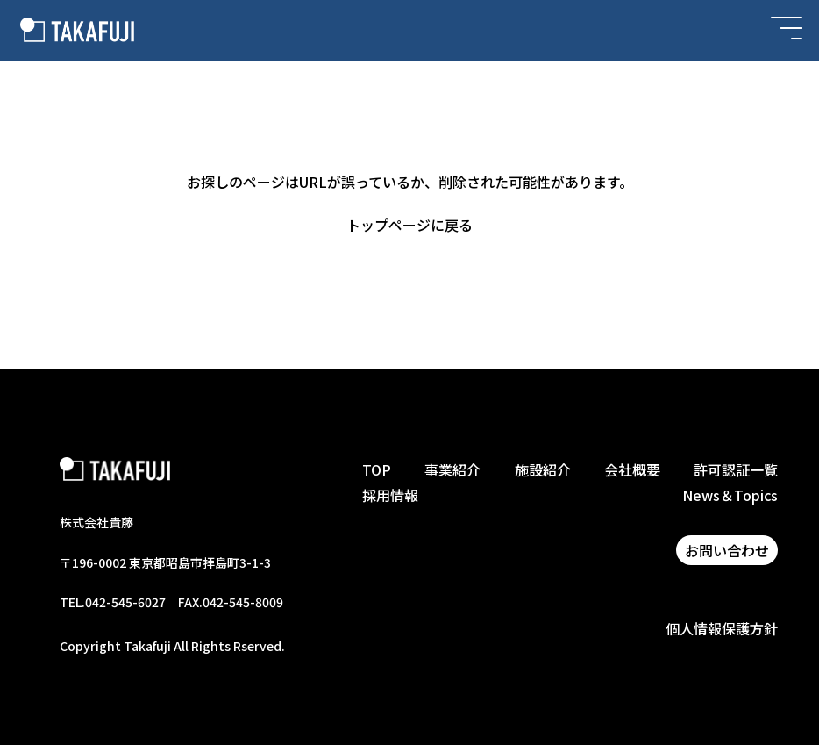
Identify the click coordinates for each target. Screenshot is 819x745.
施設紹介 (543, 469)
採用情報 (390, 494)
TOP (376, 469)
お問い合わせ (727, 550)
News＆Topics (730, 494)
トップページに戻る (409, 224)
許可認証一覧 (736, 469)
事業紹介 (452, 469)
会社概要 (632, 469)
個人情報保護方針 (722, 628)
